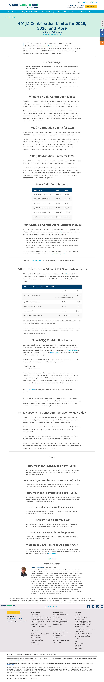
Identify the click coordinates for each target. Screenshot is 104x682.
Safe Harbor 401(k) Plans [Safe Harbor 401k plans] (59, 619)
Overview (77, 614)
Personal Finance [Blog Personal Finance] (79, 643)
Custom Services (57, 624)
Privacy (35, 654)
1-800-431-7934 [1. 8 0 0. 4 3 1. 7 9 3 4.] (76, 5)
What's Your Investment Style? (61, 640)
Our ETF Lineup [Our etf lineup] (57, 639)
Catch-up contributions (45, 46)
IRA (66, 274)
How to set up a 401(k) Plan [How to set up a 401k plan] (38, 624)
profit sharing (55, 352)
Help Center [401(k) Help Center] (82, 12)
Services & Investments (66, 12)
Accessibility (27, 654)
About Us (33, 632)
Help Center (78, 612)
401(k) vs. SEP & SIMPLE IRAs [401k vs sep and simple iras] (83, 621)
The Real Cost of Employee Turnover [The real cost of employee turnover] (41, 626)
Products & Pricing (49, 12)
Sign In (94, 2)
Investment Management (59, 635)
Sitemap (10, 654)
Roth (61, 232)
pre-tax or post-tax (59, 254)
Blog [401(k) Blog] (89, 12)
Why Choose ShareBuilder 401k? (40, 633)
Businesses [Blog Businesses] (78, 645)
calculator (32, 389)
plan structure (52, 553)
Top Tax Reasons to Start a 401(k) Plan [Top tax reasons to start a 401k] (41, 617)
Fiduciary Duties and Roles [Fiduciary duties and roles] (82, 624)
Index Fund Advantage (37, 640)
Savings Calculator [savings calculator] (80, 631)
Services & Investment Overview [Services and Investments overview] (61, 632)
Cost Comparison (79, 628)
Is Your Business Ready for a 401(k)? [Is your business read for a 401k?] (41, 619)
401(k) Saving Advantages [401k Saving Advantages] (38, 616)
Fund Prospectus (57, 642)
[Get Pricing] (91, 6)
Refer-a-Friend (83, 2)
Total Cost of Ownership (59, 623)
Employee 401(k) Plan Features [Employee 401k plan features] (83, 623)
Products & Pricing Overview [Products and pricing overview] (60, 614)
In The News (78, 648)
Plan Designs (56, 616)
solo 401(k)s (72, 350)
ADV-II (34, 660)
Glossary (77, 638)
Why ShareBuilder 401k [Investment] (37, 630)
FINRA (9, 664)
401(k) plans (36, 260)
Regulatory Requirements (82, 626)
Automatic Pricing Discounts (60, 621)
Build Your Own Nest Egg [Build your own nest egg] (81, 635)
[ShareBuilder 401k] (23, 4)
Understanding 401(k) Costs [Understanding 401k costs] (82, 617)
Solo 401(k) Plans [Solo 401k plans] (57, 617)
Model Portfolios (57, 637)
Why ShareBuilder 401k (30, 12)
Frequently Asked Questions (82, 636)
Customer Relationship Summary (19, 660)
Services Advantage (36, 639)
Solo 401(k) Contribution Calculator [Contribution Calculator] (84, 629)
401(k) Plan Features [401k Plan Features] (58, 633)
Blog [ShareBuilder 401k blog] (76, 641)
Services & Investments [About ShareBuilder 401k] (59, 630)
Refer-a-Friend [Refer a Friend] (35, 644)
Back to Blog (10, 17)
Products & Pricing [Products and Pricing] (58, 612)
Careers (33, 642)
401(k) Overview (13, 12)
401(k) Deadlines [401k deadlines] (79, 619)
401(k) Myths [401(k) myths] (78, 616)
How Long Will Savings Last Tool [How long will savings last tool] (83, 633)
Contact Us (18, 654)
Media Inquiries (79, 647)
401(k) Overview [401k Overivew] (35, 612)
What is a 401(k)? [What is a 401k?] (35, 614)
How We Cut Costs (36, 637)
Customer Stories (35, 635)
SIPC (12, 664)
